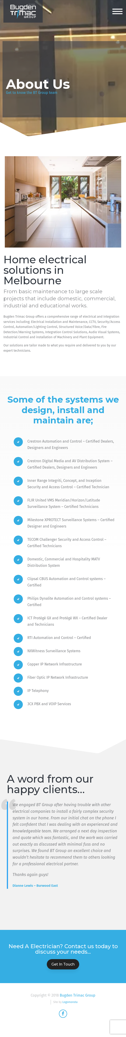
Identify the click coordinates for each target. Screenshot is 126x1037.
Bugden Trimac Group (77, 995)
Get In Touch (63, 964)
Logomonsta (69, 1002)
